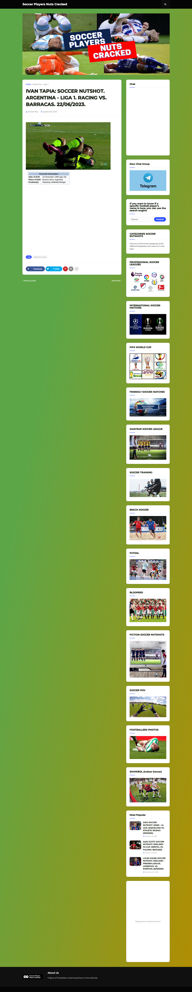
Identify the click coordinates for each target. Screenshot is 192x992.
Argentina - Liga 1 (40, 84)
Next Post (116, 281)
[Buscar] (142, 219)
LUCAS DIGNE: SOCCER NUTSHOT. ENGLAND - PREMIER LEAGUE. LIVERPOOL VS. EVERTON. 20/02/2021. (154, 863)
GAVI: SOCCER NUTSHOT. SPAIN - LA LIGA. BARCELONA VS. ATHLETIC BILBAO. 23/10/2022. (153, 827)
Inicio (28, 84)
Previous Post (30, 281)
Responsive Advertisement (148, 921)
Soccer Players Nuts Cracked (44, 4)
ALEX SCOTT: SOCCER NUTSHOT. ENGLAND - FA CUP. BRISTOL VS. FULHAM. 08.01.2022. (153, 845)
